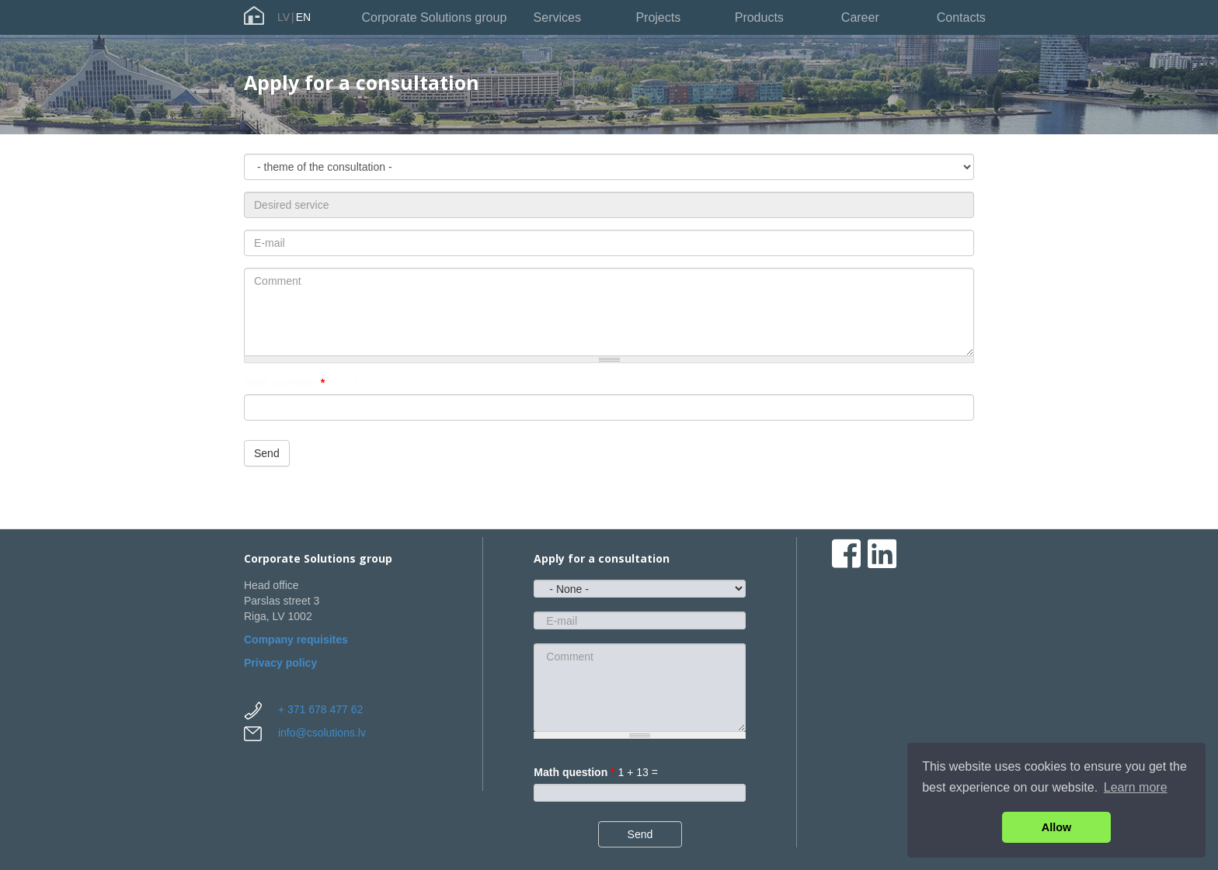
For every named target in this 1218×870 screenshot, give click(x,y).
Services (557, 17)
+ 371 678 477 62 (320, 709)
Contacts (961, 17)
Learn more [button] (1136, 787)
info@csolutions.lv (322, 732)
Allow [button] (1056, 827)
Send (267, 453)
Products (759, 17)
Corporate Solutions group (434, 17)
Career (860, 17)
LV (283, 17)
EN (303, 17)
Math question (284, 382)
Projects (657, 17)
